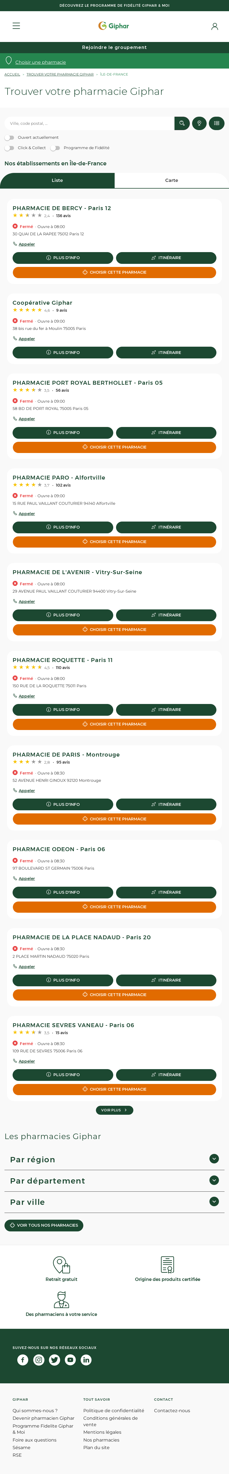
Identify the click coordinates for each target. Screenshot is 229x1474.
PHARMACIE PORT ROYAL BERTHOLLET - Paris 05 (88, 382)
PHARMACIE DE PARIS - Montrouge (66, 754)
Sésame (21, 1447)
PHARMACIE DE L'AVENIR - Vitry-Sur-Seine (77, 572)
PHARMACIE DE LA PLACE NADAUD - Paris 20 (82, 937)
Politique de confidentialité (113, 1410)
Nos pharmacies (101, 1440)
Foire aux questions (34, 1440)
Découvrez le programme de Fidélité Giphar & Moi (115, 5)
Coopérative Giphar (42, 302)
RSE (17, 1455)
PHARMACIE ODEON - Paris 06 (59, 849)
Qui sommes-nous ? (35, 1410)
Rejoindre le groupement (114, 47)
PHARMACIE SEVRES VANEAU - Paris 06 (73, 1025)
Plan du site (96, 1447)
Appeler (27, 244)
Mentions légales (102, 1432)
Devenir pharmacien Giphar (43, 1418)
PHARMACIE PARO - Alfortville (59, 477)
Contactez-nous (172, 1410)
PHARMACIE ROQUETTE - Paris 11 (63, 660)
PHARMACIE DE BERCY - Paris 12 (62, 208)
